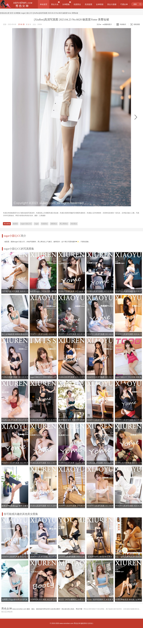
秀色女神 (77, 623)
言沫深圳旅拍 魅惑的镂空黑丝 (100, 557)
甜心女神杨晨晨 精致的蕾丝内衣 (15, 334)
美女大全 (54, 4)
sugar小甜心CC (26, 13)
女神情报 (99, 4)
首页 (11, 13)
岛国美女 (77, 4)
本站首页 (43, 4)
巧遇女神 (124, 4)
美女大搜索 (111, 4)
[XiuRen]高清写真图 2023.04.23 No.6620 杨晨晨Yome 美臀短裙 (55, 13)
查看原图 (135, 24)
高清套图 (88, 4)
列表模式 (123, 24)
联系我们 (90, 623)
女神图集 (66, 4)
